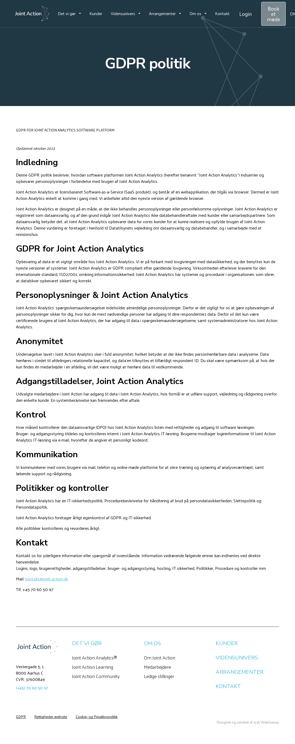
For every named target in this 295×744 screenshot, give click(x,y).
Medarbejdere (157, 666)
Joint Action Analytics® (94, 657)
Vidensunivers (123, 13)
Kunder (95, 13)
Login (245, 14)
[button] (69, 13)
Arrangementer (162, 13)
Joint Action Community (95, 676)
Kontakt (222, 13)
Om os (195, 13)
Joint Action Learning (92, 666)
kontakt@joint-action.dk (46, 579)
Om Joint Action (159, 657)
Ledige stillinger (159, 676)
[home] (32, 14)
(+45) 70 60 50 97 (32, 688)
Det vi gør (67, 13)
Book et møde (273, 14)
